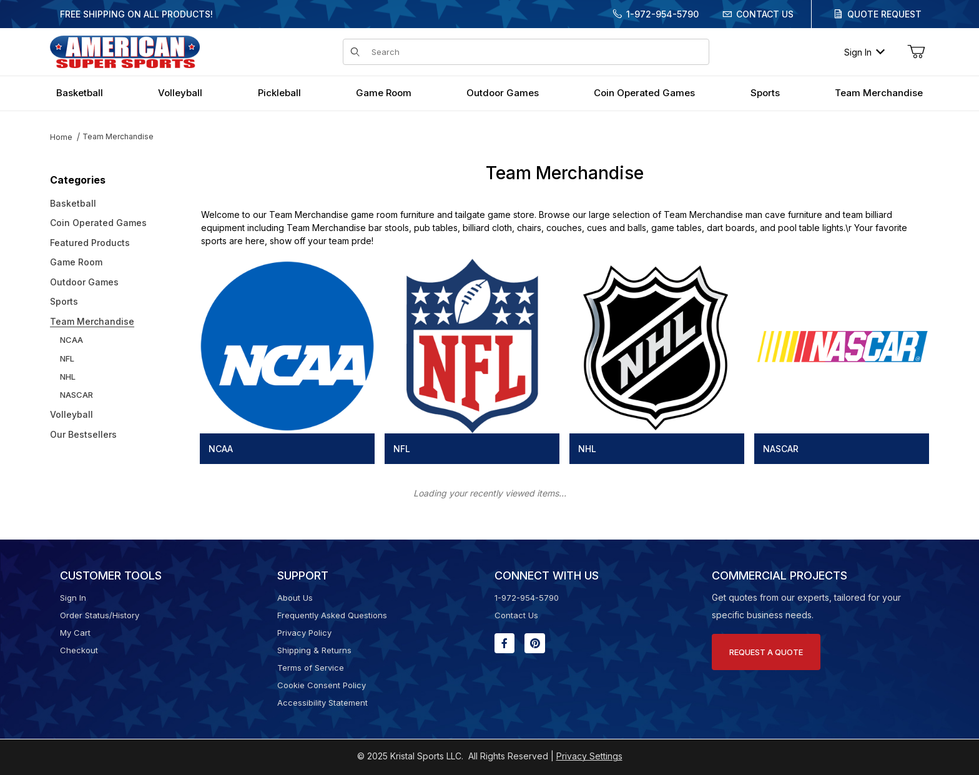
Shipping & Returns (314, 650)
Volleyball (71, 414)
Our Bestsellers (83, 434)
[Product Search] (536, 51)
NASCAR (76, 395)
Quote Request (884, 14)
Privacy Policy (304, 633)
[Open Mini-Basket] (916, 52)
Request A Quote (766, 652)
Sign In (864, 52)
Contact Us (765, 14)
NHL (68, 377)
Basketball (73, 203)
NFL (67, 358)
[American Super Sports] (125, 51)
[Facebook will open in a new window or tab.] (504, 643)
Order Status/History (99, 615)
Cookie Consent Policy (321, 685)
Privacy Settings (589, 756)
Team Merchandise (118, 136)
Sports (64, 301)
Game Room (76, 262)
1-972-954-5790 (662, 14)
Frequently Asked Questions (332, 615)
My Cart (75, 633)
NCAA (71, 340)
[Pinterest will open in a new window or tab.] (534, 643)
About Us (295, 598)
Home (61, 137)
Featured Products (90, 242)
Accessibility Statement (322, 703)
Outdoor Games (84, 282)
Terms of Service (310, 668)
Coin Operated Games (98, 222)
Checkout (79, 650)
